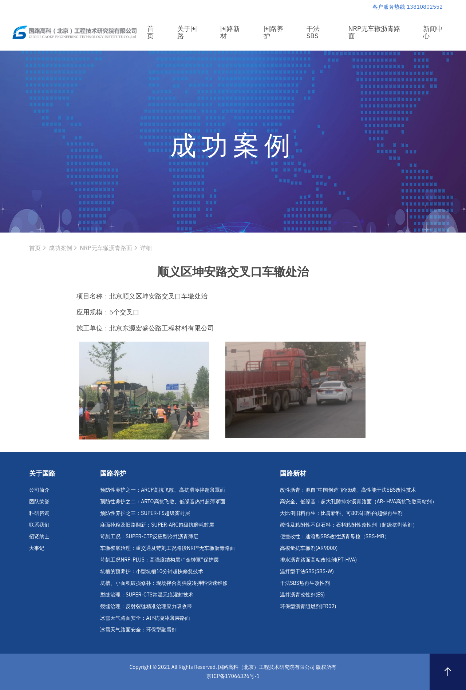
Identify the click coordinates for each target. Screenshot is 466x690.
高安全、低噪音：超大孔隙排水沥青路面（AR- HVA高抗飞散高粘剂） (358, 501)
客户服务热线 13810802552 (407, 6)
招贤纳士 (39, 536)
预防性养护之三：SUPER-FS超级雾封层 (145, 513)
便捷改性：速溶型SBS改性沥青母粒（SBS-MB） (335, 536)
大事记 (36, 548)
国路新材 (230, 32)
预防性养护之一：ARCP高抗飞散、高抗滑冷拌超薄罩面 (162, 490)
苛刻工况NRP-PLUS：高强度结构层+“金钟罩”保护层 (159, 559)
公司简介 (39, 490)
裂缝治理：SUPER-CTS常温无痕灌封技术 (146, 594)
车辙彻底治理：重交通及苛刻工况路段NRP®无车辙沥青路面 (167, 548)
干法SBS (313, 32)
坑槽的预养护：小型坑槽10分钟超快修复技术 (151, 571)
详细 (146, 247)
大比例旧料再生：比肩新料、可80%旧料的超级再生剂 (341, 513)
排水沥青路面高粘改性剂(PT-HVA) (318, 559)
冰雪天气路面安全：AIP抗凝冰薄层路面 (145, 618)
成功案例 (60, 247)
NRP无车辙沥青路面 (374, 32)
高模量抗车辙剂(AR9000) (309, 548)
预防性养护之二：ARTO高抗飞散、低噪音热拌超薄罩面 (162, 501)
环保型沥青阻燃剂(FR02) (308, 606)
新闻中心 (433, 32)
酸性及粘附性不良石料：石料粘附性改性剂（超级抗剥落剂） (349, 525)
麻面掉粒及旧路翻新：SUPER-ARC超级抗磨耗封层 (157, 525)
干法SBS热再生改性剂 (305, 583)
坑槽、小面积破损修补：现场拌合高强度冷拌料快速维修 (164, 583)
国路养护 (273, 32)
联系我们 (39, 525)
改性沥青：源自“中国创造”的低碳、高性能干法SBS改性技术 (348, 490)
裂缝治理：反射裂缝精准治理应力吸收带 (146, 606)
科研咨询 (39, 513)
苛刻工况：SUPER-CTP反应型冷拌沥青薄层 (149, 536)
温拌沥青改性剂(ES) (302, 594)
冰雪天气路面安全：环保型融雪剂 (138, 629)
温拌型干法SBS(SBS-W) (307, 571)
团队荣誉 (39, 501)
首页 (150, 32)
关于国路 (187, 32)
